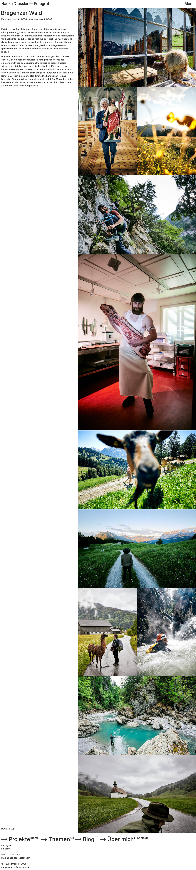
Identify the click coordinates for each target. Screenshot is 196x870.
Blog (84, 839)
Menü (190, 3)
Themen (55, 839)
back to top (8, 828)
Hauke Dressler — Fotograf (25, 3)
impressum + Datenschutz (15, 867)
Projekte (15, 839)
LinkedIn (5, 848)
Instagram (6, 845)
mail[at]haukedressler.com (15, 857)
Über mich (116, 839)
